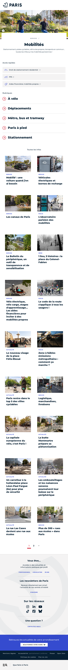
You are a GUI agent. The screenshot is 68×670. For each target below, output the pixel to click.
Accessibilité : (32, 653)
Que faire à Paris (20, 665)
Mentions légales (9, 653)
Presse (52, 653)
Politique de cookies (28, 657)
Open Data (61, 653)
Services (33, 38)
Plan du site (43, 657)
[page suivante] (39, 546)
